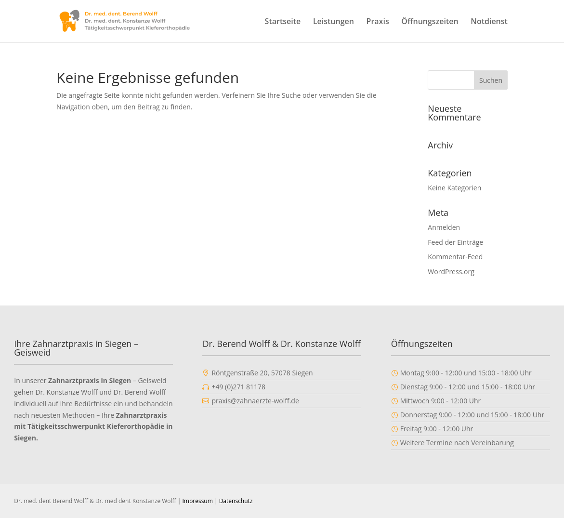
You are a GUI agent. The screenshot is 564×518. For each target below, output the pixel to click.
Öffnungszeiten (429, 22)
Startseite (283, 22)
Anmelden (444, 227)
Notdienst (489, 22)
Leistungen (333, 22)
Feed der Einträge (455, 242)
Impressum (197, 501)
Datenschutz (236, 501)
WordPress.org (451, 271)
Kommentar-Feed (455, 256)
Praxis (378, 22)
